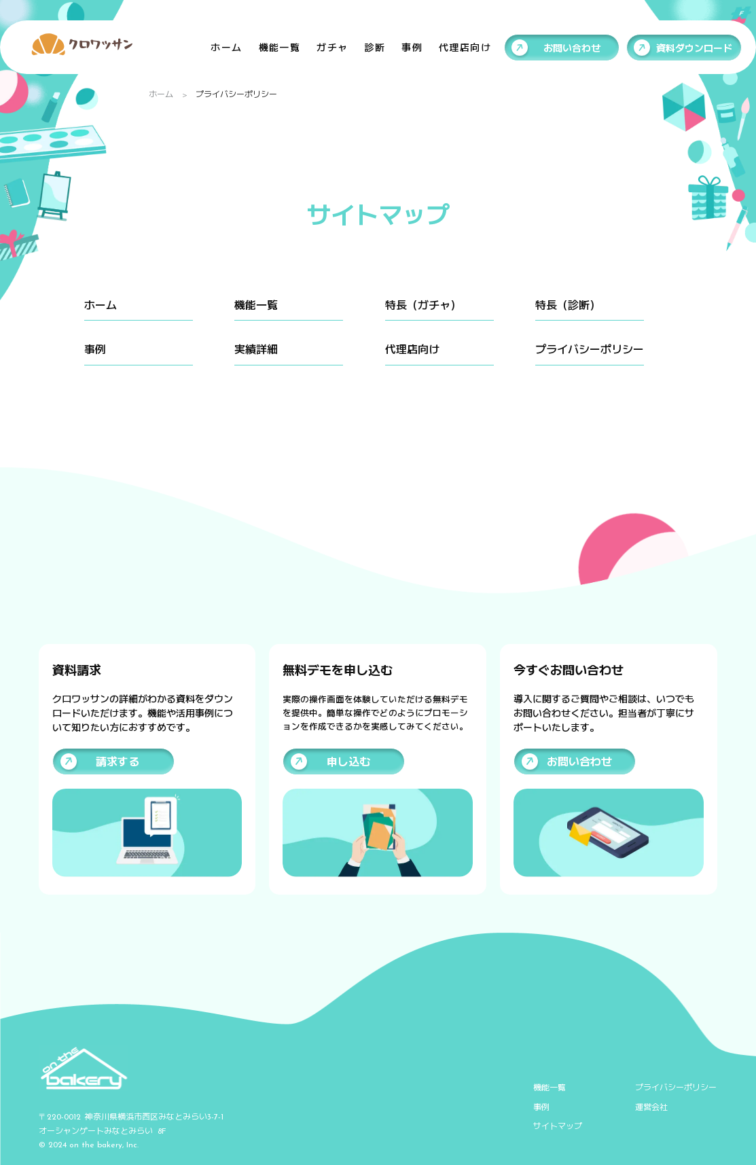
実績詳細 (256, 349)
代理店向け (465, 47)
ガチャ (332, 47)
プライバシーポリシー (589, 349)
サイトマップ (557, 1126)
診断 (374, 47)
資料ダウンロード (694, 48)
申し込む (348, 761)
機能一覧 (280, 47)
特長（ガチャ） (423, 305)
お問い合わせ (571, 48)
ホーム (226, 47)
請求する (117, 761)
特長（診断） (567, 305)
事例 (411, 47)
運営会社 (651, 1107)
